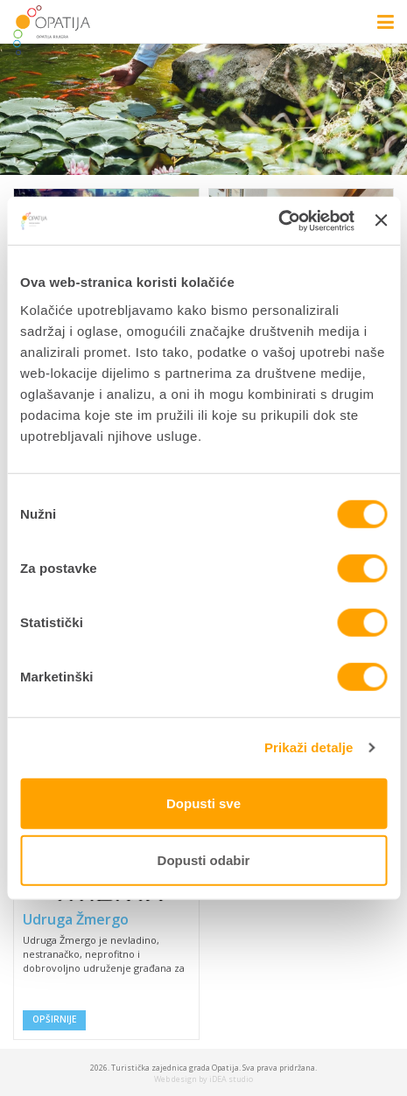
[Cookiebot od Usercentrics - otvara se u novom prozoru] (277, 220)
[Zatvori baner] (381, 220)
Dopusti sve (203, 802)
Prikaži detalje (309, 747)
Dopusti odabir (204, 860)
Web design (175, 1079)
